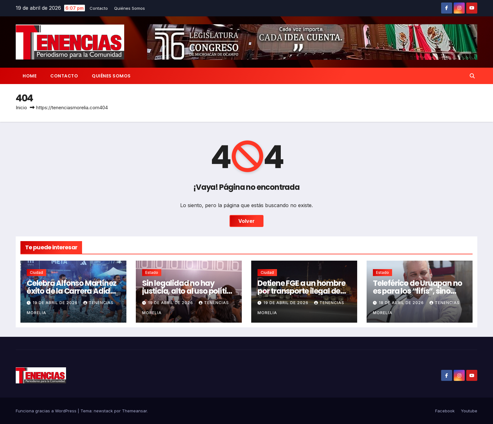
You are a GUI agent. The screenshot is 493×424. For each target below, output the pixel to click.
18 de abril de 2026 (402, 302)
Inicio (21, 107)
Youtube (469, 410)
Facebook (445, 410)
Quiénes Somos (129, 8)
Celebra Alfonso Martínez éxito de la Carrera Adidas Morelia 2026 (73, 291)
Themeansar (134, 410)
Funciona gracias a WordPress (47, 410)
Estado (151, 272)
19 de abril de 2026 (56, 302)
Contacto (99, 8)
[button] (472, 76)
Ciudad (36, 272)
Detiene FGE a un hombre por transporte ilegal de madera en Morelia (301, 291)
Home (29, 76)
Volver (246, 221)
